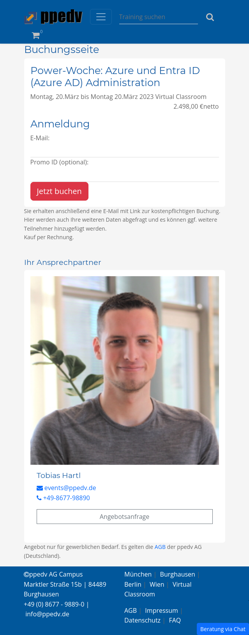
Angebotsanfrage (125, 516)
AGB (160, 546)
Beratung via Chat (222, 629)
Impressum (161, 610)
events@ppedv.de (66, 487)
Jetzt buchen (59, 191)
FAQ (175, 620)
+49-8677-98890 (63, 498)
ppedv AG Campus (53, 574)
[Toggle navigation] (101, 17)
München (138, 574)
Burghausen (177, 574)
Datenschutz (142, 620)
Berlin (132, 584)
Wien (157, 584)
